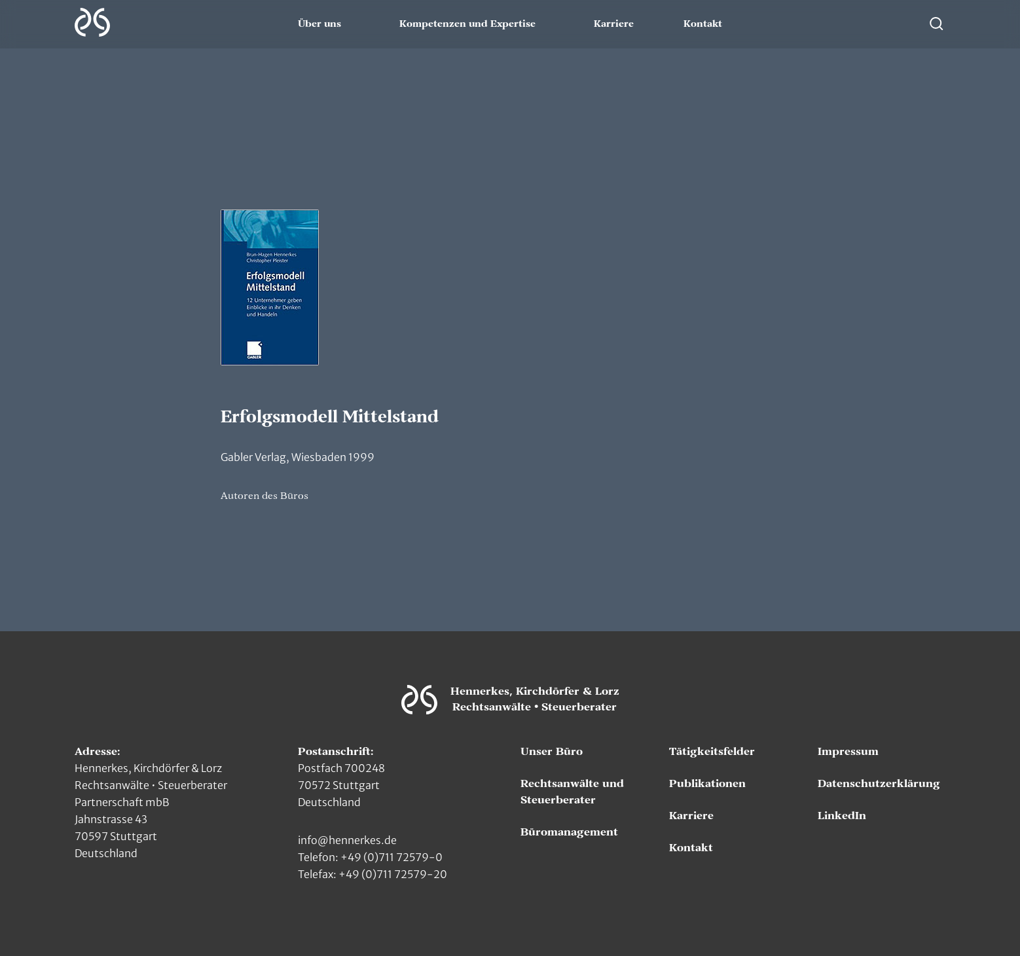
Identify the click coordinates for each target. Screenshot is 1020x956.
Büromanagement (569, 832)
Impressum (848, 752)
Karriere (614, 24)
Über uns (319, 24)
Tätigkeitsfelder (712, 752)
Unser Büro (551, 752)
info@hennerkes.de (347, 840)
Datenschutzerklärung (879, 784)
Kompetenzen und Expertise (467, 24)
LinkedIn (842, 816)
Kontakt (702, 24)
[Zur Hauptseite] (92, 22)
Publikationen (707, 784)
